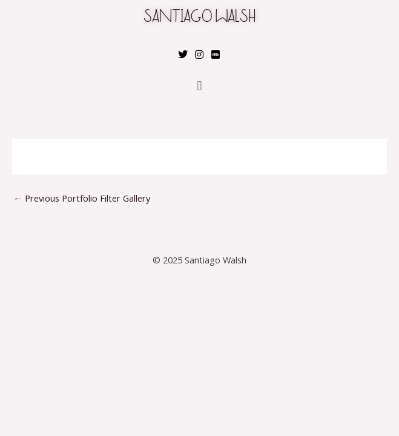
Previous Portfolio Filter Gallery (81, 198)
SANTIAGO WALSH (199, 18)
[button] (199, 85)
